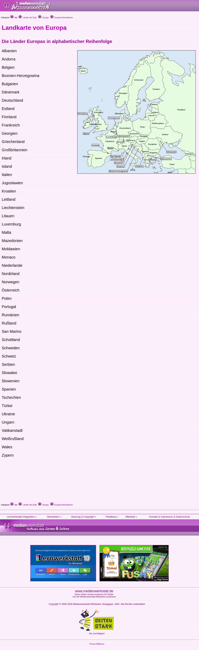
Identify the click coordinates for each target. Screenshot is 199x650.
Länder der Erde (28, 18)
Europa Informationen (61, 18)
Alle (14, 18)
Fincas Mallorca (96, 644)
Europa (43, 18)
